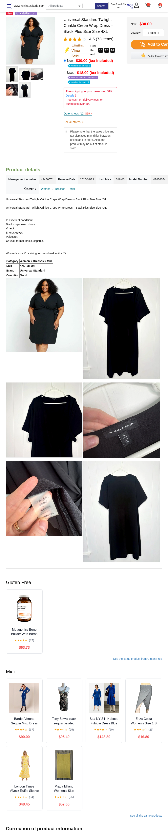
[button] (159, 5)
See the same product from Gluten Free (137, 658)
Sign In (130, 6)
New (90, 63)
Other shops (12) (78, 113)
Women (46, 188)
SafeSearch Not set (118, 6)
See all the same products (146, 815)
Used (91, 77)
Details (70, 95)
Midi (72, 188)
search (101, 6)
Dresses (60, 188)
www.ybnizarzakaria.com (29, 5)
